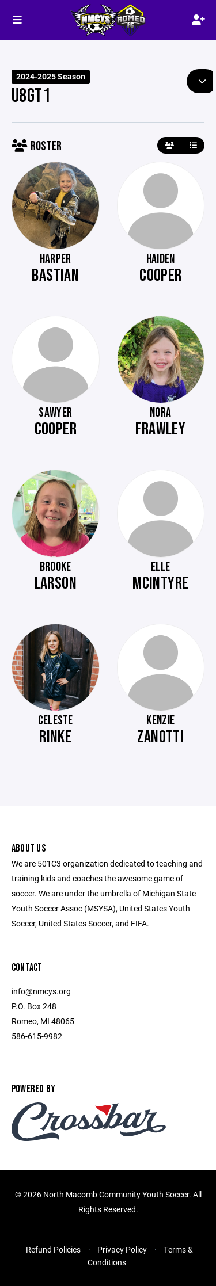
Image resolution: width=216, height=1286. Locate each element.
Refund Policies (53, 1249)
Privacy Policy (122, 1249)
